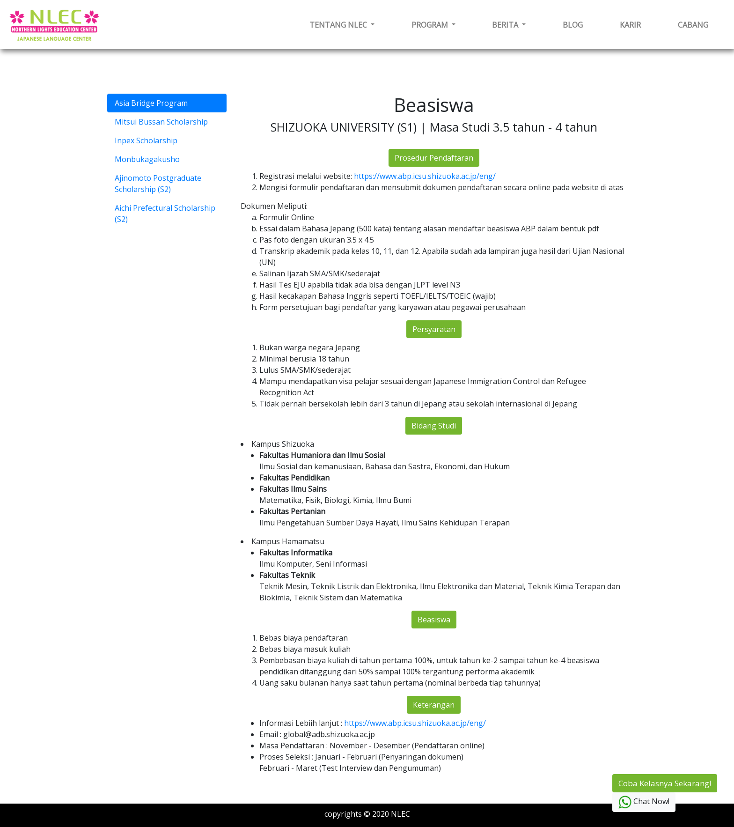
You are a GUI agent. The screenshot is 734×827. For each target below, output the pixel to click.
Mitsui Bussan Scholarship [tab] (161, 122)
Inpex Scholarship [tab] (146, 140)
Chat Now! (643, 802)
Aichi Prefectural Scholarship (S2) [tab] (165, 213)
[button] (342, 24)
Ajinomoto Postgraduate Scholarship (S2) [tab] (158, 183)
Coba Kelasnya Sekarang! (664, 783)
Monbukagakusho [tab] (147, 159)
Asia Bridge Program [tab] (151, 103)
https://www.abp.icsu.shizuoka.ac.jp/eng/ (425, 176)
